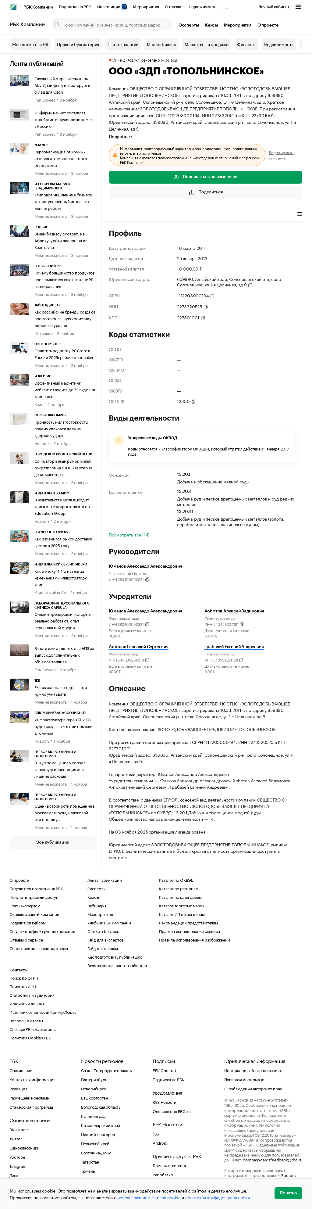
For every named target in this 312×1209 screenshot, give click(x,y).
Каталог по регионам (178, 888)
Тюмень (88, 1171)
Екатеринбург (94, 1079)
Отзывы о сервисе (26, 939)
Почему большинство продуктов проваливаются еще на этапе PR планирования (64, 279)
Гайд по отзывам (102, 948)
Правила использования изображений (194, 939)
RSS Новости (164, 1102)
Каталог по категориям (180, 897)
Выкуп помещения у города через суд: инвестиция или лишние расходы (60, 769)
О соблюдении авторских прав (253, 1088)
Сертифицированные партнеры (38, 948)
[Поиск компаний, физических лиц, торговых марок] (112, 24)
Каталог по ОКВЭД (176, 880)
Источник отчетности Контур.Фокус (42, 1012)
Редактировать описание (281, 154)
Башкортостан (94, 1097)
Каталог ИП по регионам (182, 914)
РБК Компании (38, 7)
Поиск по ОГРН (23, 977)
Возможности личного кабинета (117, 965)
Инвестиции (112, 6)
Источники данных (27, 1003)
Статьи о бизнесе (103, 931)
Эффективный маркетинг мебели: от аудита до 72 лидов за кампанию (64, 389)
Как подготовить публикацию (114, 956)
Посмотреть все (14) (129, 534)
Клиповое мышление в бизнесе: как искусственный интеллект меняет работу (63, 201)
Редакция (18, 1088)
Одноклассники (24, 1147)
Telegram (17, 1166)
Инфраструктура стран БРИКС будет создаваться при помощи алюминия (63, 726)
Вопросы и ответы (26, 1020)
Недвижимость (201, 7)
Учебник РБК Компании (109, 922)
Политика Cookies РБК (30, 1037)
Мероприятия (146, 7)
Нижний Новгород (98, 1134)
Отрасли (173, 7)
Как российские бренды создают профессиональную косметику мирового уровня (64, 318)
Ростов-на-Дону (96, 1152)
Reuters (288, 1175)
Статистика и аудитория (32, 995)
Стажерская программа (31, 1106)
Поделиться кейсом (27, 922)
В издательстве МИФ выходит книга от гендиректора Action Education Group (62, 506)
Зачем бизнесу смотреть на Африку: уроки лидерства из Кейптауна (60, 240)
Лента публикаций (37, 64)
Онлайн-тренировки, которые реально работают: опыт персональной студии (62, 620)
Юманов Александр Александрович (145, 611)
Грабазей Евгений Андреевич (234, 647)
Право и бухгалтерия (78, 44)
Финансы (246, 44)
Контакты (18, 970)
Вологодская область (100, 1106)
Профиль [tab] (118, 214)
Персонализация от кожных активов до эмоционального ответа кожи (60, 158)
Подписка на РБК (75, 7)
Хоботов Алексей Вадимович (234, 611)
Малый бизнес (161, 44)
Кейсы (211, 25)
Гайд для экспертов (105, 939)
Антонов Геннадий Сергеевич (138, 647)
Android (160, 1142)
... (226, 6)
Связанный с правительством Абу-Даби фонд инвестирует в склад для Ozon (62, 85)
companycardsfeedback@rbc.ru (273, 1159)
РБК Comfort (164, 1070)
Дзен (13, 1175)
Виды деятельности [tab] (153, 214)
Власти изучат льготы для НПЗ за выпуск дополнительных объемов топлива (64, 654)
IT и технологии (123, 44)
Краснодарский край (100, 1125)
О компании (21, 1070)
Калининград (93, 1116)
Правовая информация (245, 1079)
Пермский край (95, 1143)
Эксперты (189, 25)
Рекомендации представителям (188, 922)
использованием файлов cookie (148, 1197)
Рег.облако (163, 1174)
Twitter (15, 1138)
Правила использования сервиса (189, 931)
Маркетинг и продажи (207, 44)
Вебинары (96, 905)
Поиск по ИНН (22, 986)
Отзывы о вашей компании (34, 914)
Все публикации (52, 842)
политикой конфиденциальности (217, 1197)
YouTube (17, 1156)
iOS (156, 1133)
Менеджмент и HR (30, 44)
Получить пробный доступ (33, 897)
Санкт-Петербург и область (106, 1070)
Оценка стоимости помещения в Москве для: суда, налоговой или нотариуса (64, 812)
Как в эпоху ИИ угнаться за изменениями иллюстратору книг (60, 577)
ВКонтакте (19, 1129)
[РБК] (13, 7)
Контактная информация (32, 1079)
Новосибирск (93, 1088)
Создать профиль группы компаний (42, 931)
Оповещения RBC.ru (172, 1111)
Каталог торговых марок (181, 905)
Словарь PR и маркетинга (32, 1029)
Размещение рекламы (29, 1097)
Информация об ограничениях (253, 1070)
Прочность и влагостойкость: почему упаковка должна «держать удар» (61, 428)
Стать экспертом (24, 905)
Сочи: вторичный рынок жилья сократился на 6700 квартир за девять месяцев (63, 467)
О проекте (267, 25)
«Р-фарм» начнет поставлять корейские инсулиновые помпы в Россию (64, 119)
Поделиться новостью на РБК (36, 888)
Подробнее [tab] (120, 137)
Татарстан (90, 1161)
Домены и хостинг (170, 1165)
